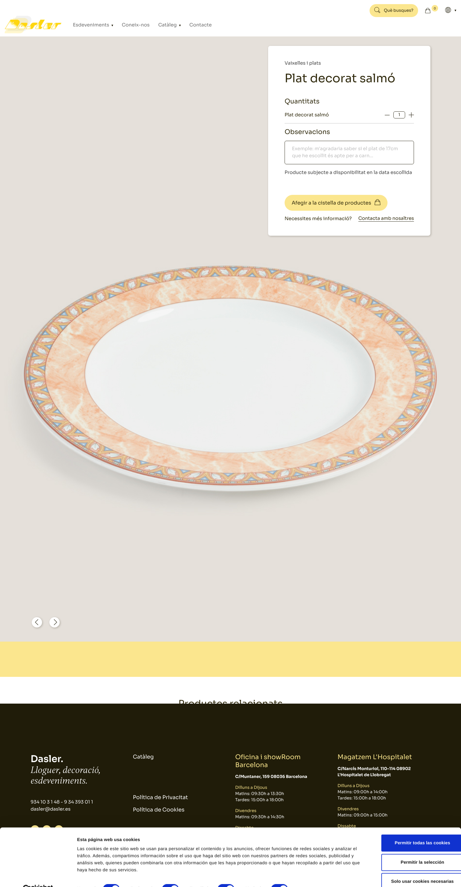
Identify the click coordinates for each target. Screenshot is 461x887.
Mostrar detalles (316, 875)
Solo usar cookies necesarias (412, 867)
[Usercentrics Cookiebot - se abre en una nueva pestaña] (38, 875)
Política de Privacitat (160, 797)
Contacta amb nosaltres (385, 218)
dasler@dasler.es (51, 809)
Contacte (186, 24)
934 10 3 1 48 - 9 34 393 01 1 (62, 802)
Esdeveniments (91, 24)
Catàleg (157, 24)
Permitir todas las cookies (412, 829)
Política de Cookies (158, 810)
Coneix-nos (129, 24)
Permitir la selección (412, 848)
